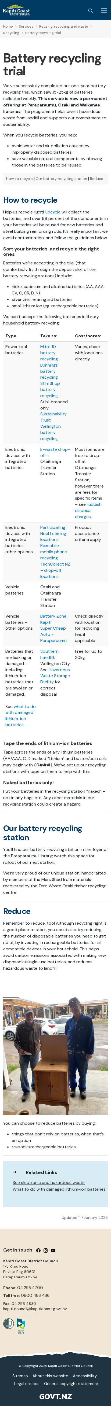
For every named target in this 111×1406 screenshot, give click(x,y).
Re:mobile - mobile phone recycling (53, 552)
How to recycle (19, 178)
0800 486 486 (35, 1295)
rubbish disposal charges (88, 510)
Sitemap (20, 1376)
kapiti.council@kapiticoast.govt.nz (35, 1309)
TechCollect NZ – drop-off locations (55, 570)
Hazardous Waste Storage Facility (55, 676)
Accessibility (85, 1376)
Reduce (96, 178)
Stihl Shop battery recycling (50, 389)
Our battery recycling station (61, 178)
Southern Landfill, (49, 654)
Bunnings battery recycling (49, 371)
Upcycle (52, 212)
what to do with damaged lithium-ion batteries (20, 716)
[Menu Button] (104, 10)
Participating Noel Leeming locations (53, 534)
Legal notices (27, 1383)
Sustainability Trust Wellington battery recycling (53, 426)
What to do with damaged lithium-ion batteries (59, 1189)
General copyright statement (71, 1383)
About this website (50, 1376)
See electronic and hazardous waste (49, 1182)
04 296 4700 (30, 1287)
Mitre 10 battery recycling (49, 353)
